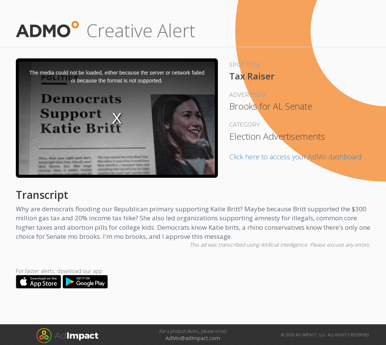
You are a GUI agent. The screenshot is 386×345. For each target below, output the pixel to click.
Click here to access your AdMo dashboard (295, 156)
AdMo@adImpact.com (192, 338)
